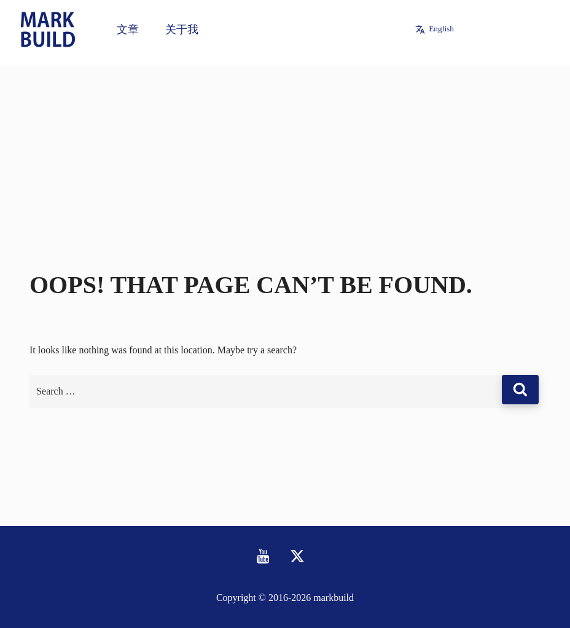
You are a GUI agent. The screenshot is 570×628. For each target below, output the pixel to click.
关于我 (181, 29)
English (441, 28)
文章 (128, 29)
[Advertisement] (285, 151)
